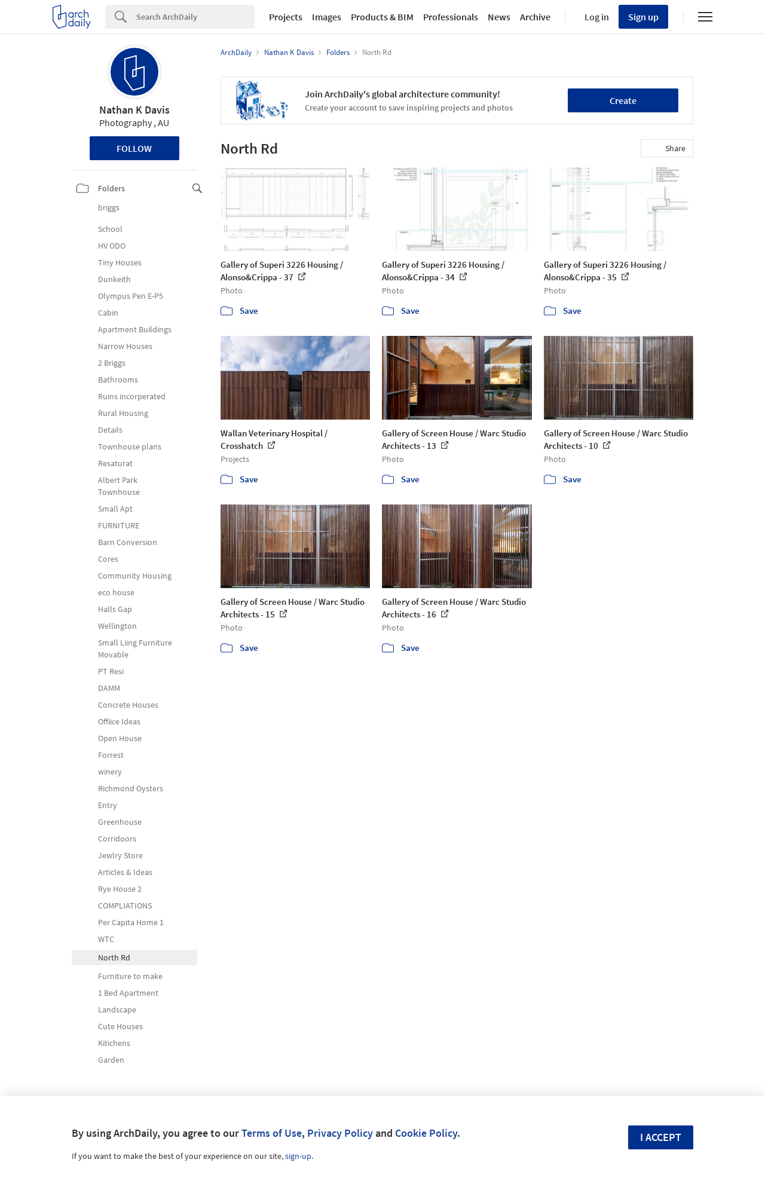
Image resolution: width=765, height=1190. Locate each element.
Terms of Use (271, 1133)
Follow (134, 148)
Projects (285, 17)
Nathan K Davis (134, 110)
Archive (535, 17)
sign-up (298, 1156)
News (499, 17)
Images (326, 17)
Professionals (450, 17)
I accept (660, 1137)
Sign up (643, 17)
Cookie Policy (426, 1133)
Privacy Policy (340, 1133)
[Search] (195, 17)
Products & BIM (382, 17)
